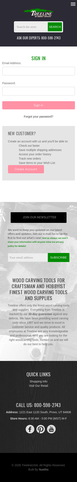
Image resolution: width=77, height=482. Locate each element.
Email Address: (11, 63)
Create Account (26, 169)
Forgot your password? (38, 116)
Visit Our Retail (38, 385)
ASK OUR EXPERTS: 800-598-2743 (38, 37)
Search (55, 26)
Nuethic (43, 469)
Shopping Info (38, 381)
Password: (9, 83)
